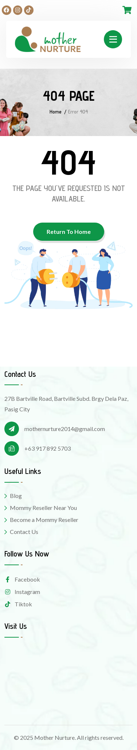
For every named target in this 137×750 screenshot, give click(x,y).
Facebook (22, 579)
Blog (16, 495)
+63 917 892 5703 (47, 448)
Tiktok (18, 604)
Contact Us (24, 531)
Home (56, 112)
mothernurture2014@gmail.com (64, 428)
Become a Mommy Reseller (44, 519)
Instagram (22, 591)
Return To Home (69, 231)
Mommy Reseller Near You (43, 507)
